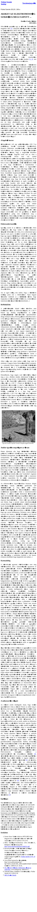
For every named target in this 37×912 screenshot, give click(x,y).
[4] (35, 754)
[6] (18, 780)
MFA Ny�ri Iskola (10, 875)
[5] (27, 760)
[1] (11, 28)
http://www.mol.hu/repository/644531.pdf (17, 846)
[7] (9, 795)
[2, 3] (31, 59)
